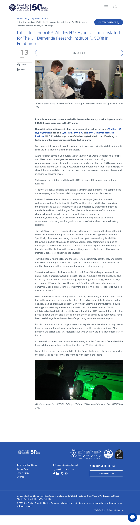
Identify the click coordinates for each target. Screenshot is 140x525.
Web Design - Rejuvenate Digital (108, 510)
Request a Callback (109, 22)
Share (21, 64)
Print (21, 69)
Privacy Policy (23, 472)
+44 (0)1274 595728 (63, 469)
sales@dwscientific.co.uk (65, 464)
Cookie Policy (23, 469)
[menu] (106, 7)
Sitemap (20, 476)
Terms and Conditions (27, 465)
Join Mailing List (106, 473)
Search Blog (79, 53)
